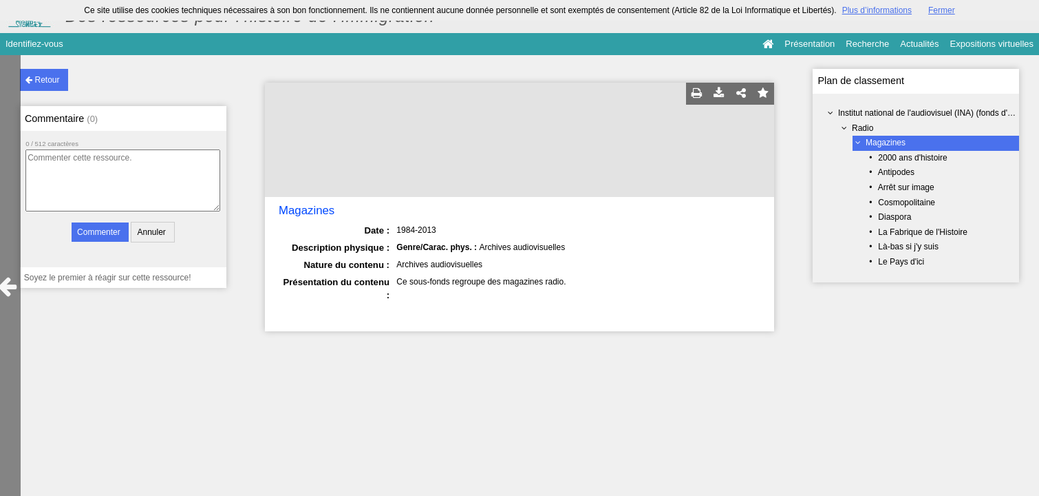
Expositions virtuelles (991, 44)
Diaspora (894, 217)
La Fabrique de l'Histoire (922, 232)
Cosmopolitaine (906, 202)
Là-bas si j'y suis (908, 246)
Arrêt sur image (906, 187)
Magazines (886, 142)
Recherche (867, 44)
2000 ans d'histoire (912, 158)
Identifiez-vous (34, 44)
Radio (862, 128)
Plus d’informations (877, 10)
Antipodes (896, 172)
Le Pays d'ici (901, 262)
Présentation (809, 44)
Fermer (941, 10)
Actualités (919, 44)
